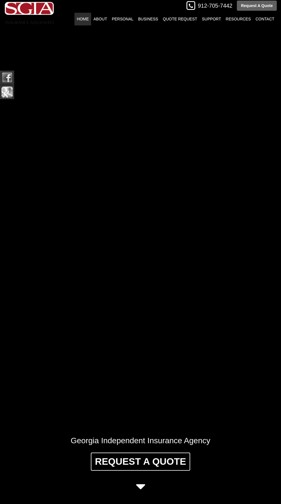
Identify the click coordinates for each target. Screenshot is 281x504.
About (100, 19)
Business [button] (148, 19)
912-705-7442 (215, 6)
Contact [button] (265, 19)
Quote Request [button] (180, 19)
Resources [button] (238, 19)
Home (83, 19)
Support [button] (211, 19)
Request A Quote (257, 5)
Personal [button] (122, 19)
